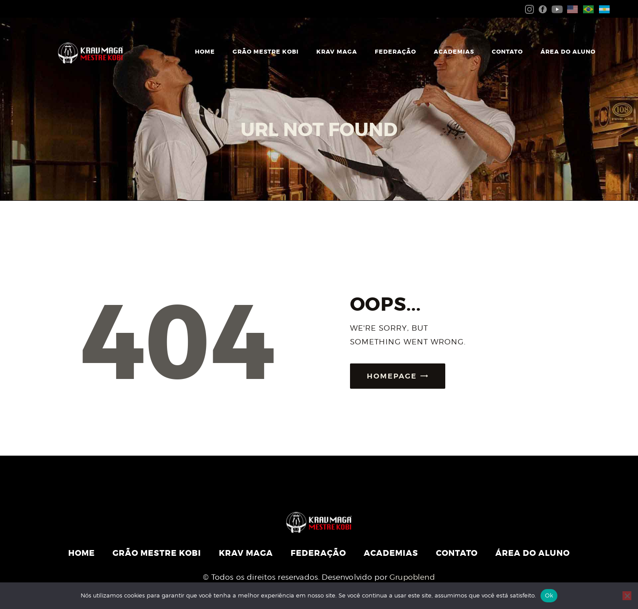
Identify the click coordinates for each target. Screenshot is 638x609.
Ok (549, 595)
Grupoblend (412, 577)
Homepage (392, 376)
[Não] (626, 595)
